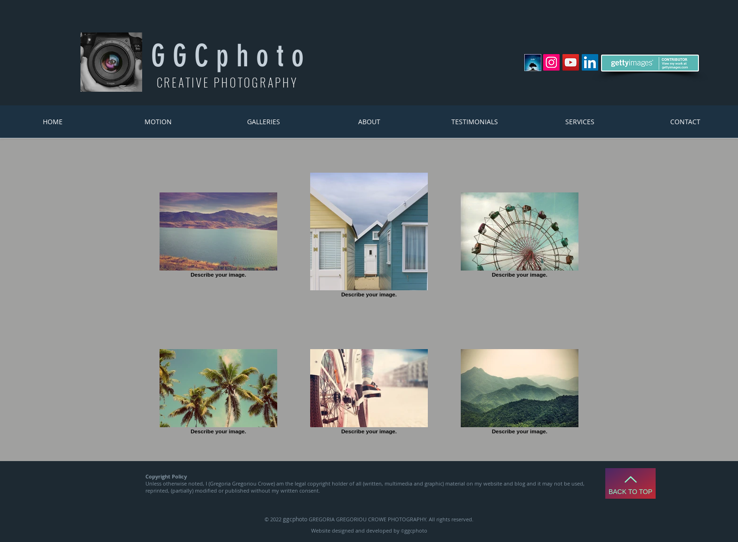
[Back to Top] (630, 483)
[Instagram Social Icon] (551, 62)
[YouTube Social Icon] (570, 62)
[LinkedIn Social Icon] (590, 62)
